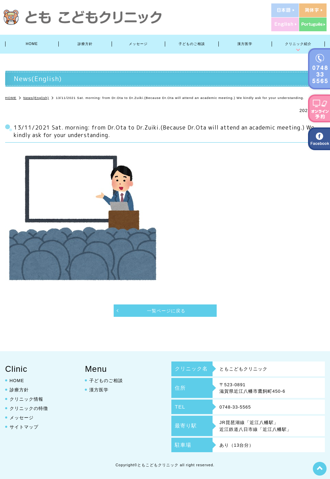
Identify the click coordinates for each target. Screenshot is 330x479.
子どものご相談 (192, 44)
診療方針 (85, 44)
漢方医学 (244, 44)
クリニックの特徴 (29, 408)
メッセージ (138, 44)
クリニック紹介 (298, 44)
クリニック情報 (26, 398)
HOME (32, 44)
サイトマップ (24, 426)
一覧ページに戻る (166, 310)
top (320, 469)
